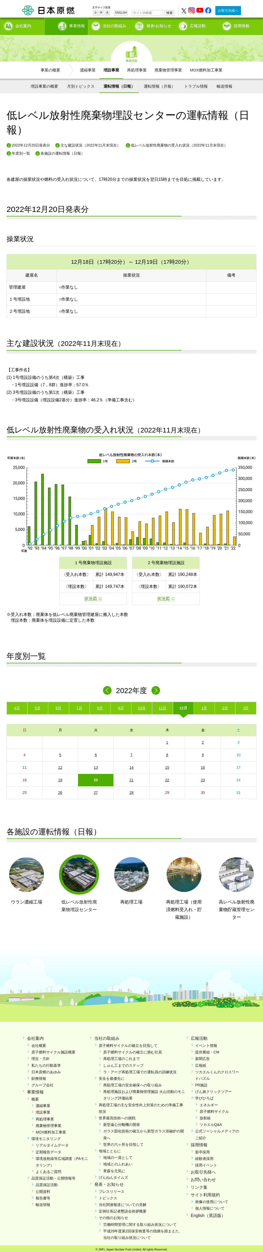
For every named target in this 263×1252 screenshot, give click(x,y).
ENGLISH (121, 12)
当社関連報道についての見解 (122, 1203)
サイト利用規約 (205, 1193)
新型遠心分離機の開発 (121, 1123)
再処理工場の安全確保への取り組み (132, 1083)
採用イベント (206, 1163)
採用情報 (241, 25)
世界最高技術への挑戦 (117, 1116)
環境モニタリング (46, 1137)
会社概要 (38, 1044)
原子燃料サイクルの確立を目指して (128, 1044)
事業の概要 (50, 68)
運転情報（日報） (119, 84)
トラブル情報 (196, 84)
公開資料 (43, 1190)
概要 (35, 1098)
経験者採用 (204, 1157)
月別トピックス (81, 84)
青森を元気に (114, 1169)
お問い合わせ (203, 1178)
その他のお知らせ (113, 1216)
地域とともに (110, 1149)
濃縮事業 (88, 68)
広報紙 (200, 1064)
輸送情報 (224, 84)
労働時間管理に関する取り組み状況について (140, 1223)
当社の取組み (114, 25)
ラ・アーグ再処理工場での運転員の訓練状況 (140, 1070)
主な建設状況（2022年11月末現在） (90, 144)
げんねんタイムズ (113, 1176)
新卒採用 (202, 1150)
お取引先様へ (228, 11)
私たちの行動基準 (46, 1064)
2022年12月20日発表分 (31, 144)
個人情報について (209, 1207)
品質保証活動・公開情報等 (53, 1177)
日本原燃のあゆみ (46, 1070)
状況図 (90, 596)
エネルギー (209, 1103)
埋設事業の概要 (44, 84)
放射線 (205, 1116)
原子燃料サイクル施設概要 (53, 1050)
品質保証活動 (47, 1183)
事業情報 (67, 25)
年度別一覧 (21, 151)
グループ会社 (42, 1083)
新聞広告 (202, 1057)
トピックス (108, 1196)
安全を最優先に (111, 1077)
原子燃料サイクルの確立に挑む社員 (132, 1050)
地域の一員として (118, 1156)
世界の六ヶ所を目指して (123, 1143)
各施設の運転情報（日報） (63, 151)
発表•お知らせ (158, 25)
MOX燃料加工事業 (206, 68)
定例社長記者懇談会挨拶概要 (122, 1210)
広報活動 (198, 25)
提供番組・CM (207, 1050)
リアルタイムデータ (52, 1144)
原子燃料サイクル (214, 1110)
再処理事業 (137, 68)
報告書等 (43, 1196)
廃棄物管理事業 (168, 68)
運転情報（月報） (159, 84)
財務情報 (38, 1077)
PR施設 (201, 1083)
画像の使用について (211, 1200)
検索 (169, 13)
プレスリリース (111, 1190)
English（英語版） (208, 1213)
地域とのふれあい (118, 1162)
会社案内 (23, 25)
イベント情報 (206, 1044)
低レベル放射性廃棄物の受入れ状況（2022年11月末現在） (179, 144)
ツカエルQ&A (211, 1123)
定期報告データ (48, 1150)
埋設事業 (111, 68)
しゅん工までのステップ (123, 1064)
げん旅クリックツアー (213, 1090)
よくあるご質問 (48, 1170)
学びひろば (204, 1096)
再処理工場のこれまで (121, 1057)
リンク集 (199, 1185)
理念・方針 (40, 1057)
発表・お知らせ (109, 1182)
